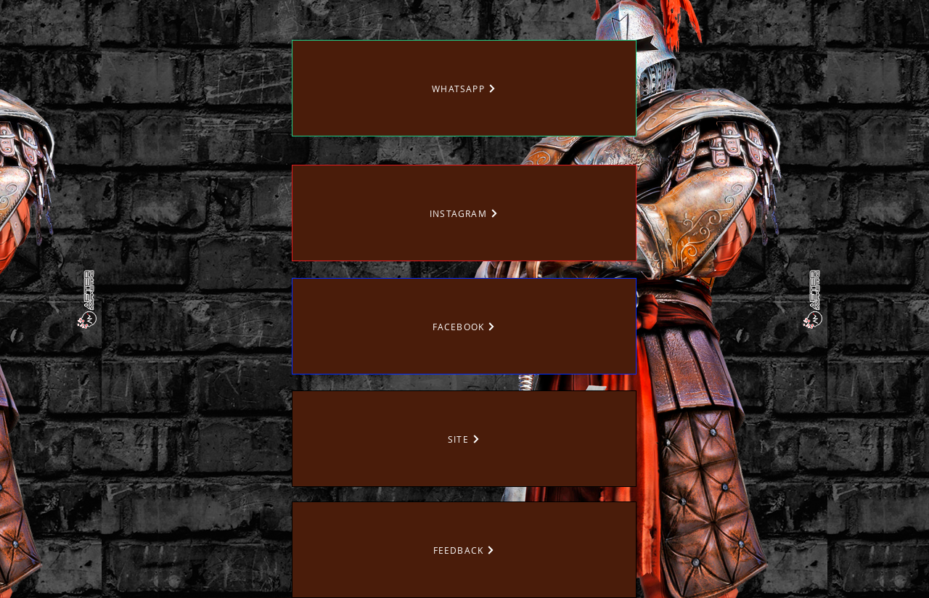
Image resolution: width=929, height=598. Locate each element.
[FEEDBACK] (464, 549)
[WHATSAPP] (464, 88)
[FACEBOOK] (464, 326)
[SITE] (464, 438)
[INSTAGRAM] (464, 213)
